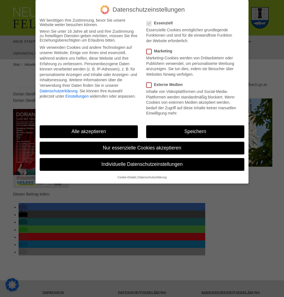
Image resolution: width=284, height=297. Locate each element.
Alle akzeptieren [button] (89, 131)
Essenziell (161, 23)
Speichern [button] (195, 131)
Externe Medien (166, 84)
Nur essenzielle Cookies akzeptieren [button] (142, 148)
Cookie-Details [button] (126, 177)
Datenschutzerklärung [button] (152, 177)
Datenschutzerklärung (58, 91)
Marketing (161, 51)
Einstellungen (77, 96)
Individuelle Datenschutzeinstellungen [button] (142, 164)
